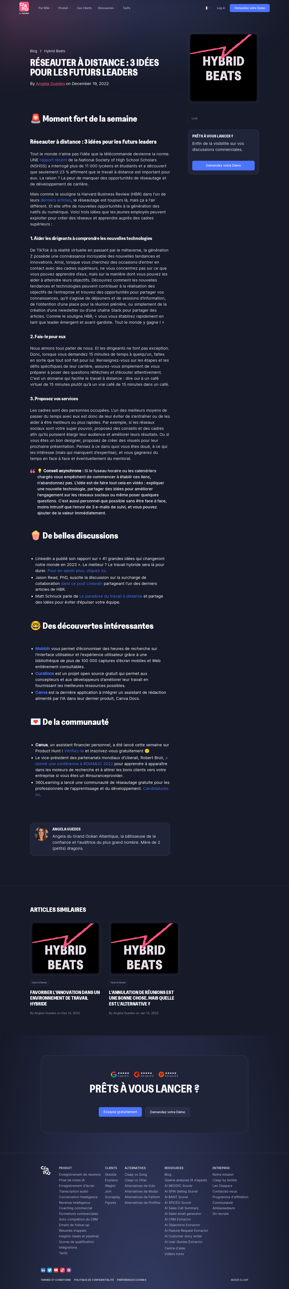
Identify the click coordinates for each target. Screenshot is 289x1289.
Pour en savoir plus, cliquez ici (76, 570)
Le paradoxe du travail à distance (110, 596)
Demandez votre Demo (250, 8)
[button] (45, 8)
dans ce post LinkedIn (82, 583)
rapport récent (53, 160)
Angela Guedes (50, 83)
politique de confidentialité (94, 1279)
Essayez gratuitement (120, 1112)
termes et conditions (56, 1279)
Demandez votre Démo (167, 1112)
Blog (33, 51)
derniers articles (56, 200)
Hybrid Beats (54, 51)
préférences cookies (131, 1279)
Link (194, 118)
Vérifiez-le (74, 750)
